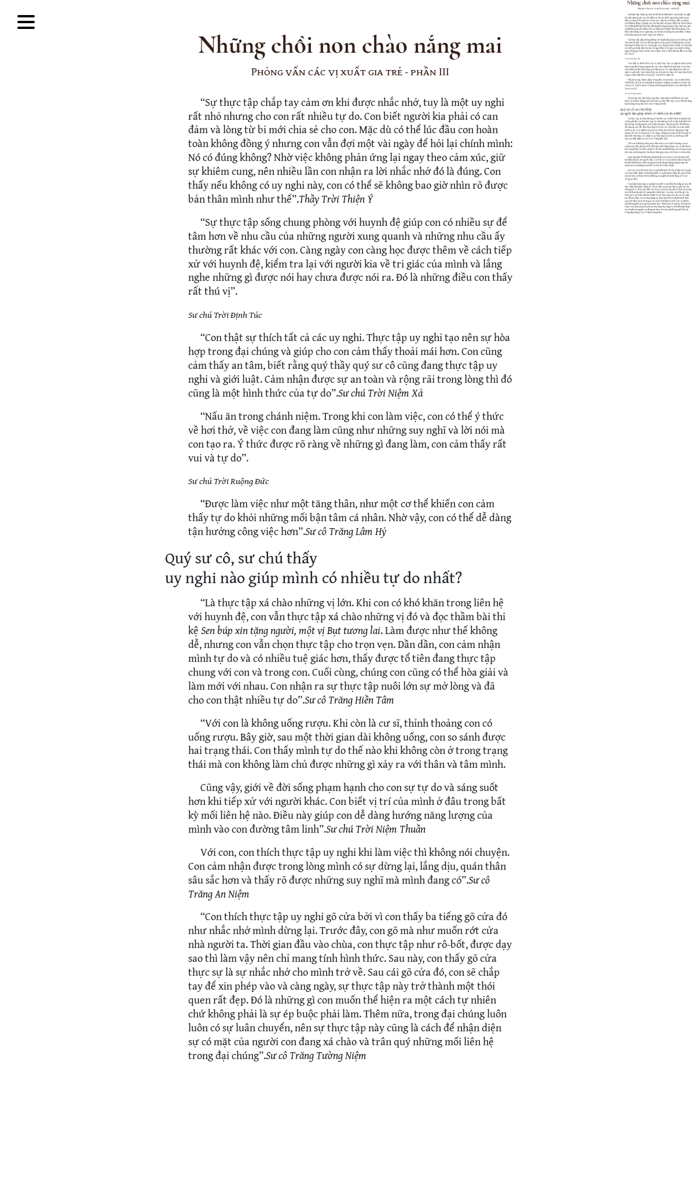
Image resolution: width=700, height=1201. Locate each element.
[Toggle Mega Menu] (26, 23)
